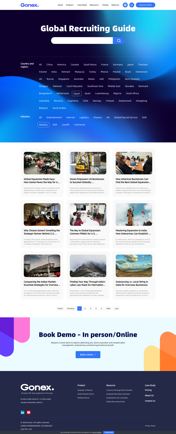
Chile (85, 100)
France (104, 64)
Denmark (143, 86)
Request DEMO (145, 5)
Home (60, 5)
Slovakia (129, 86)
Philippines (114, 79)
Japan (131, 64)
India (54, 71)
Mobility (43, 124)
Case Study (82, 5)
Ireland (43, 71)
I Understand (109, 432)
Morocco (58, 100)
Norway (97, 100)
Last (116, 308)
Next (108, 308)
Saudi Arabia (59, 108)
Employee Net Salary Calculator (118, 394)
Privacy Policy (150, 426)
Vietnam (65, 71)
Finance (98, 117)
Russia (50, 79)
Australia (78, 79)
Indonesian (141, 71)
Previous (71, 308)
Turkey (92, 71)
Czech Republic (75, 86)
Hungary (43, 86)
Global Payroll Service (126, 117)
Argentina (73, 100)
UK (40, 79)
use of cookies (96, 432)
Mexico (104, 71)
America (61, 64)
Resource (94, 5)
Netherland (63, 93)
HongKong (141, 100)
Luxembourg (102, 93)
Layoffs (65, 124)
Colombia (44, 100)
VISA (55, 124)
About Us (115, 5)
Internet (70, 117)
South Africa (132, 93)
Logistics (84, 117)
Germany (118, 64)
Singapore (63, 79)
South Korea (90, 64)
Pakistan (57, 86)
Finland (110, 100)
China (50, 64)
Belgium (43, 108)
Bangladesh (45, 93)
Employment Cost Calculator (117, 398)
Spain (88, 93)
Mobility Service (83, 398)
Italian (91, 79)
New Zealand (132, 79)
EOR (144, 117)
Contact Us (150, 401)
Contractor (79, 124)
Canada (75, 64)
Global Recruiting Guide (115, 401)
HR (108, 117)
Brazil (128, 71)
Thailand (143, 64)
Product (69, 5)
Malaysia (79, 71)
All (40, 64)
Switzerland (125, 100)
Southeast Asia (95, 86)
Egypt (77, 93)
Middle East (114, 86)
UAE (101, 79)
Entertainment (54, 117)
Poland (116, 71)
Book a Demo (86, 354)
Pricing (105, 5)
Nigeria (117, 93)
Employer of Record (85, 390)
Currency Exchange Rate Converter (119, 390)
